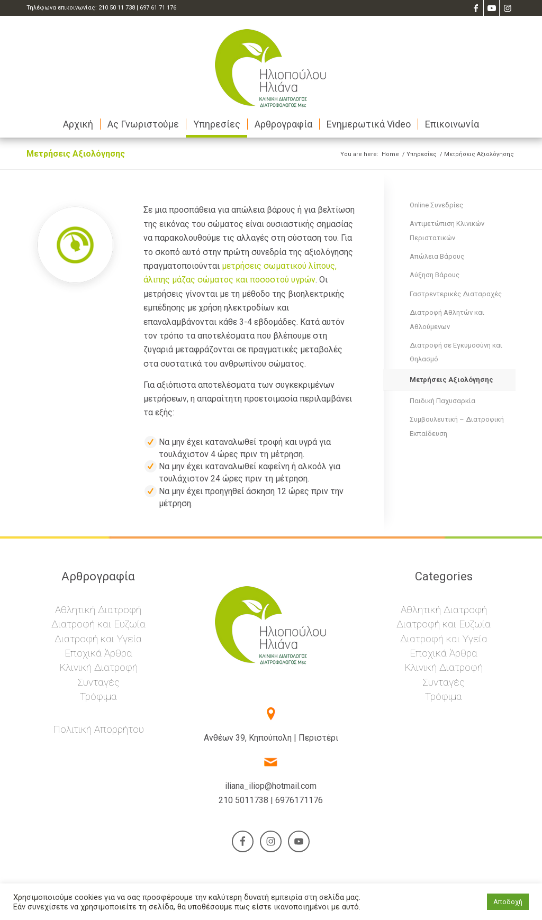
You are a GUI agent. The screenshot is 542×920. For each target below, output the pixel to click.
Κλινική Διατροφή (98, 667)
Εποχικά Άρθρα (98, 653)
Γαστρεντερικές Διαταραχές (456, 294)
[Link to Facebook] (475, 8)
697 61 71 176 (158, 7)
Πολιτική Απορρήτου (98, 729)
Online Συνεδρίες (436, 205)
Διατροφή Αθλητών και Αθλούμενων (447, 319)
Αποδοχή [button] (507, 902)
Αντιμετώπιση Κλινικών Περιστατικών (447, 230)
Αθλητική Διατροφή (98, 610)
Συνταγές (98, 682)
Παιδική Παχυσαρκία (442, 401)
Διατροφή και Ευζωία (98, 624)
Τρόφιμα (98, 696)
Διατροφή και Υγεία (98, 639)
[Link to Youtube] (491, 8)
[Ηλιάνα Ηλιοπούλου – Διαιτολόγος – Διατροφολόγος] (271, 63)
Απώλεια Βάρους (437, 256)
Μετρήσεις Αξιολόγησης (75, 154)
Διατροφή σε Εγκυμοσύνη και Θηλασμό (456, 352)
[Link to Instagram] (508, 8)
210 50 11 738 (116, 7)
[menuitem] (78, 124)
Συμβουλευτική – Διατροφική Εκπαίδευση (457, 426)
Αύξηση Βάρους (434, 275)
